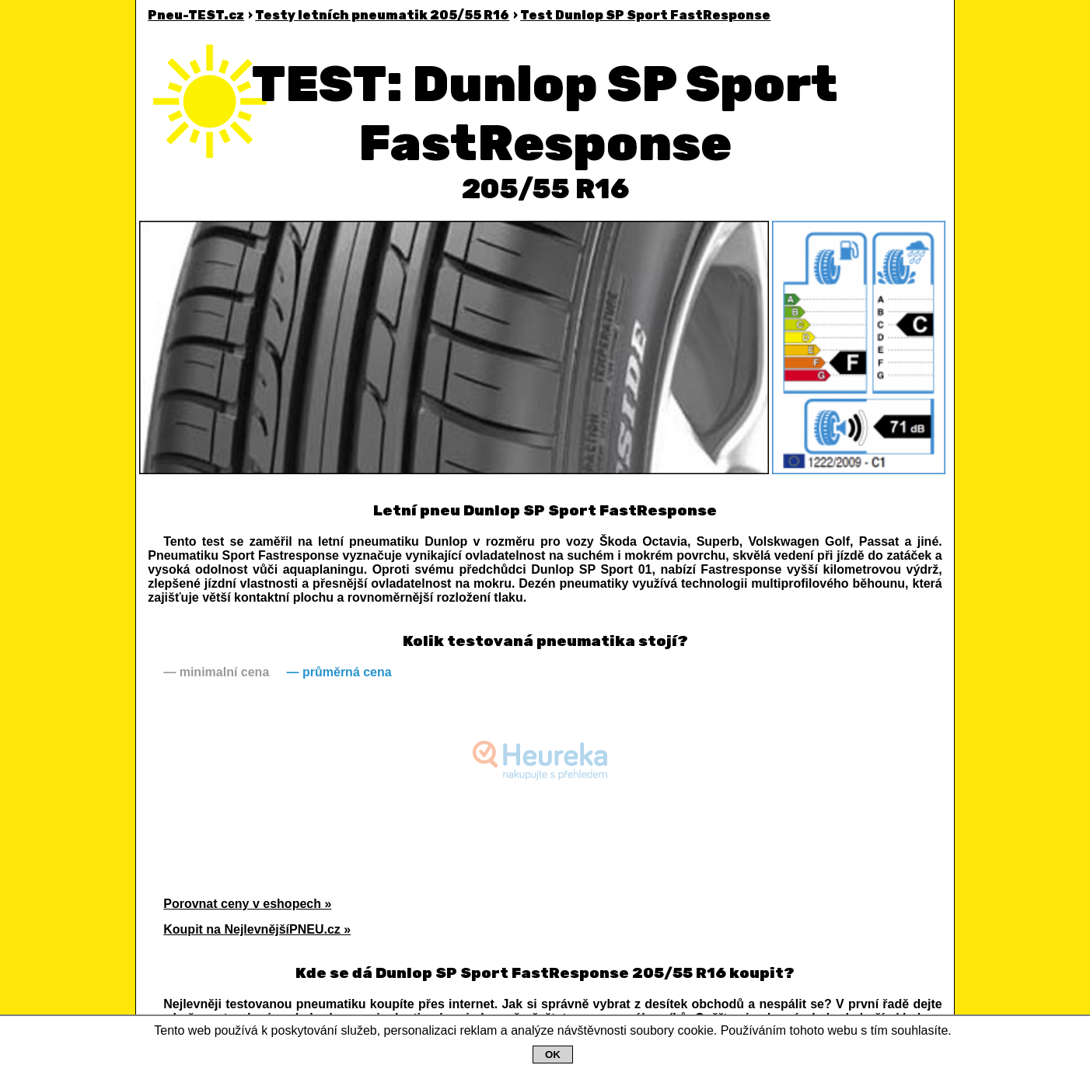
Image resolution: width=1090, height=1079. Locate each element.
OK (553, 1054)
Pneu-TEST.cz (196, 15)
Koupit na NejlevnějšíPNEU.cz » (257, 929)
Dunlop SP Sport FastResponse (645, 15)
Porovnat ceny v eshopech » (247, 903)
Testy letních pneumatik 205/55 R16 (382, 15)
